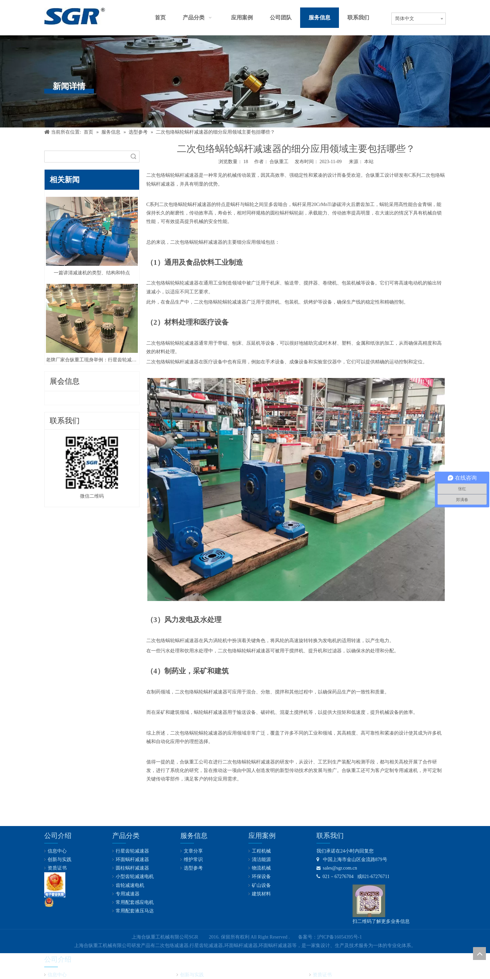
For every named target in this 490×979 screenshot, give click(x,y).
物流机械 (261, 868)
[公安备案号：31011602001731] (49, 902)
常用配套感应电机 (135, 902)
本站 (369, 161)
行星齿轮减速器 (132, 851)
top (479, 953)
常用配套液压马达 (135, 910)
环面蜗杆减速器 (132, 859)
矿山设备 (261, 885)
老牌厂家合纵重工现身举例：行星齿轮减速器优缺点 (92, 359)
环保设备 (261, 876)
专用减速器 (128, 893)
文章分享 (193, 851)
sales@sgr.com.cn (336, 868)
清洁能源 (261, 859)
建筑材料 (261, 893)
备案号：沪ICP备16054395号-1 (330, 937)
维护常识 (193, 859)
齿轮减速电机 (130, 885)
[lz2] (54, 884)
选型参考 (193, 868)
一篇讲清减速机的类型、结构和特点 (92, 272)
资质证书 (57, 868)
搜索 (133, 156)
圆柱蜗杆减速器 (132, 868)
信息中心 (57, 851)
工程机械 (261, 851)
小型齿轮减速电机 (135, 876)
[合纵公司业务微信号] (369, 900)
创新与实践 (59, 859)
